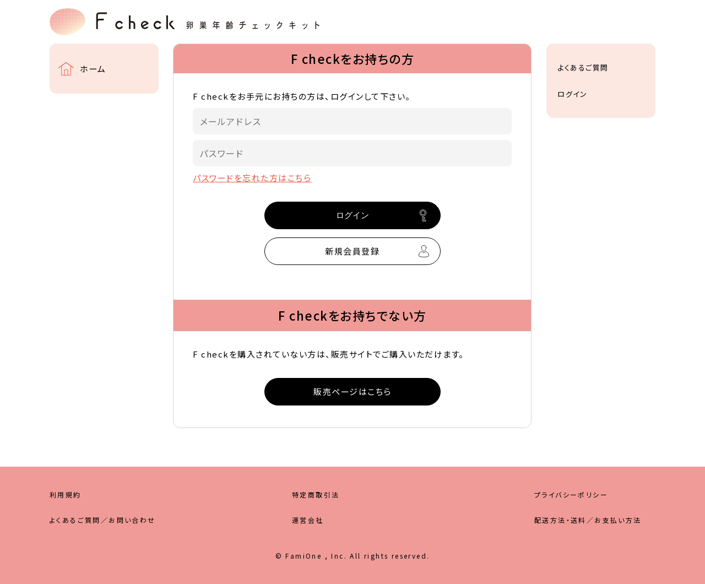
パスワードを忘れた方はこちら (252, 177)
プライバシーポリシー (571, 494)
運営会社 (308, 519)
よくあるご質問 (583, 67)
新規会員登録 (352, 251)
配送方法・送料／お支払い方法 (588, 519)
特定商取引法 (315, 494)
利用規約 (66, 494)
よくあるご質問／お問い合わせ (103, 519)
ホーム (93, 68)
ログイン (572, 94)
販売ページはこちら (352, 391)
